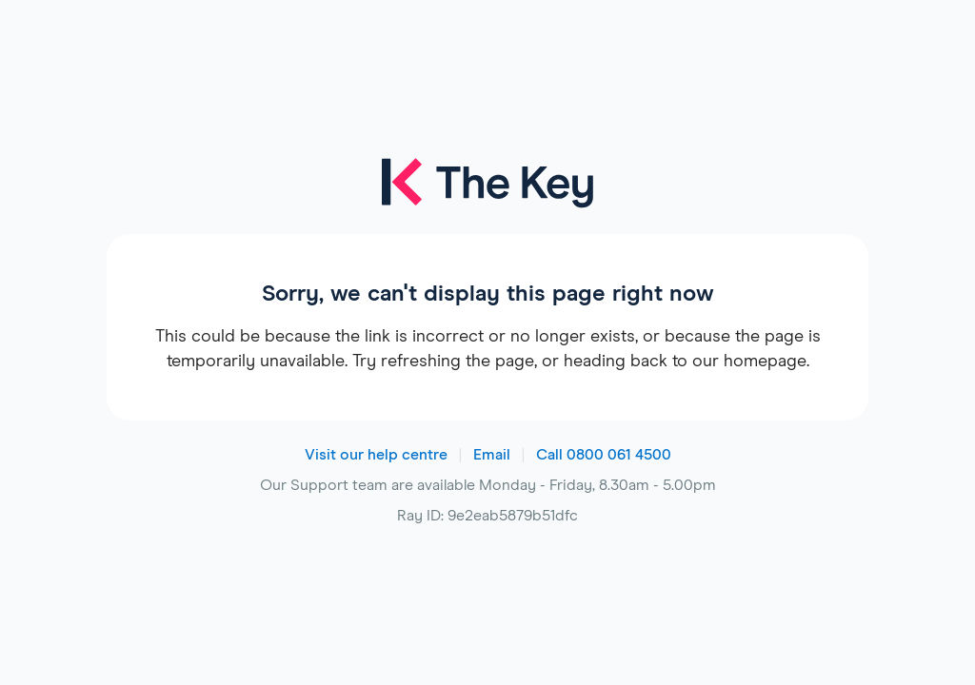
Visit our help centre (376, 454)
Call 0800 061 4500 (603, 454)
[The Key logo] (487, 196)
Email (491, 454)
